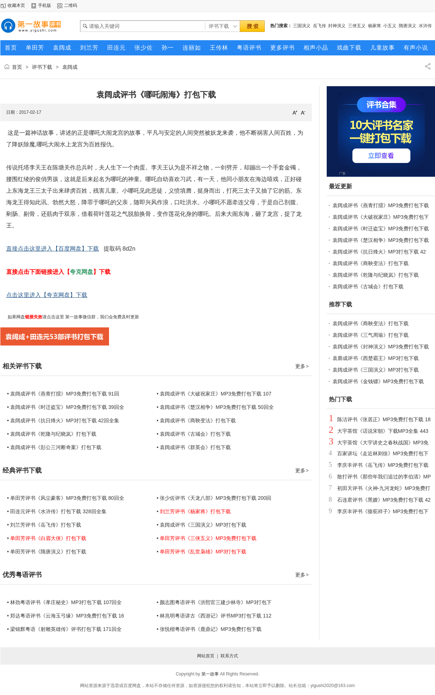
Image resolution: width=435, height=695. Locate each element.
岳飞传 (319, 25)
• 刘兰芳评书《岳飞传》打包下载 (44, 525)
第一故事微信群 (80, 316)
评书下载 (42, 67)
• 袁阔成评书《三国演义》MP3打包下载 (202, 525)
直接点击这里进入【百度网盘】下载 (52, 249)
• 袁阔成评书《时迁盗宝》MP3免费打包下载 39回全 (65, 407)
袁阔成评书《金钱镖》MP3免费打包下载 (378, 381)
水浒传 (425, 25)
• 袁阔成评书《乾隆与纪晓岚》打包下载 (52, 434)
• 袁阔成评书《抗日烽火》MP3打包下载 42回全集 (63, 420)
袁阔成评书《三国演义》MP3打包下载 (375, 370)
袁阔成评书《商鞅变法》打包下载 (370, 263)
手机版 (44, 5)
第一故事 (210, 674)
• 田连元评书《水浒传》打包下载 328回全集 (56, 511)
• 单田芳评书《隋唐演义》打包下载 (47, 551)
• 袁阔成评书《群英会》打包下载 (194, 447)
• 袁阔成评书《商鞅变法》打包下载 (196, 420)
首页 (17, 67)
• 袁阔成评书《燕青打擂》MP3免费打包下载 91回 (63, 394)
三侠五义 (356, 25)
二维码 (70, 5)
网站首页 (205, 655)
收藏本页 (16, 5)
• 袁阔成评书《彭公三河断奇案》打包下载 (54, 447)
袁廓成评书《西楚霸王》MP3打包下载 (375, 358)
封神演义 (337, 25)
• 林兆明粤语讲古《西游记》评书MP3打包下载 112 (214, 616)
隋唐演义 (407, 25)
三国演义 (301, 25)
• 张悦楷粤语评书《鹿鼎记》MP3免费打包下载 (209, 629)
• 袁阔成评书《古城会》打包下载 (194, 434)
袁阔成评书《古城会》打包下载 (367, 286)
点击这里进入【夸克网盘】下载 (46, 295)
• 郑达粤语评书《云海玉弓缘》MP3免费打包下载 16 (65, 616)
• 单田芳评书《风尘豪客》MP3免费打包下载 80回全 (65, 498)
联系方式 (229, 655)
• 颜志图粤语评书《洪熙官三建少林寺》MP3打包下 (214, 602)
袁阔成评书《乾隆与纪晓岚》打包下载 (375, 275)
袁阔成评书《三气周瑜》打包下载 (370, 335)
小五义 (389, 25)
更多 (302, 366)
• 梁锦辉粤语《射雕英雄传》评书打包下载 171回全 (64, 629)
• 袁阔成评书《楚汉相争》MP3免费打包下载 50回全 (215, 407)
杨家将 (374, 25)
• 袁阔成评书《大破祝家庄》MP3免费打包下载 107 (214, 394)
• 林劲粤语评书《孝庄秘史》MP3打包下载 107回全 (64, 602)
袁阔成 (70, 67)
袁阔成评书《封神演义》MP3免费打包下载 (380, 346)
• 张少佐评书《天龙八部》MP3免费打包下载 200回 (214, 498)
